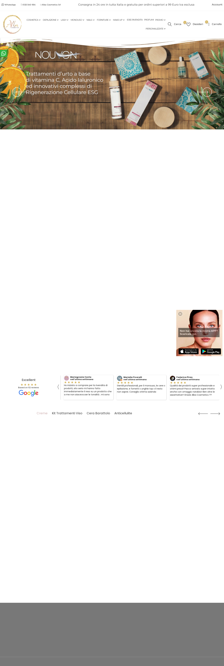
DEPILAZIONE (51, 19)
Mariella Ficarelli (132, 377)
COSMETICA (33, 19)
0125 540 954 (29, 4)
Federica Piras (184, 377)
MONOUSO (78, 19)
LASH (65, 19)
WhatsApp (10, 4)
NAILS (91, 19)
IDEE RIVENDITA (135, 19)
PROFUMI (149, 19)
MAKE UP (119, 19)
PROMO (160, 19)
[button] (199, 413)
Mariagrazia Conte (80, 377)
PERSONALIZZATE (156, 28)
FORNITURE (104, 19)
